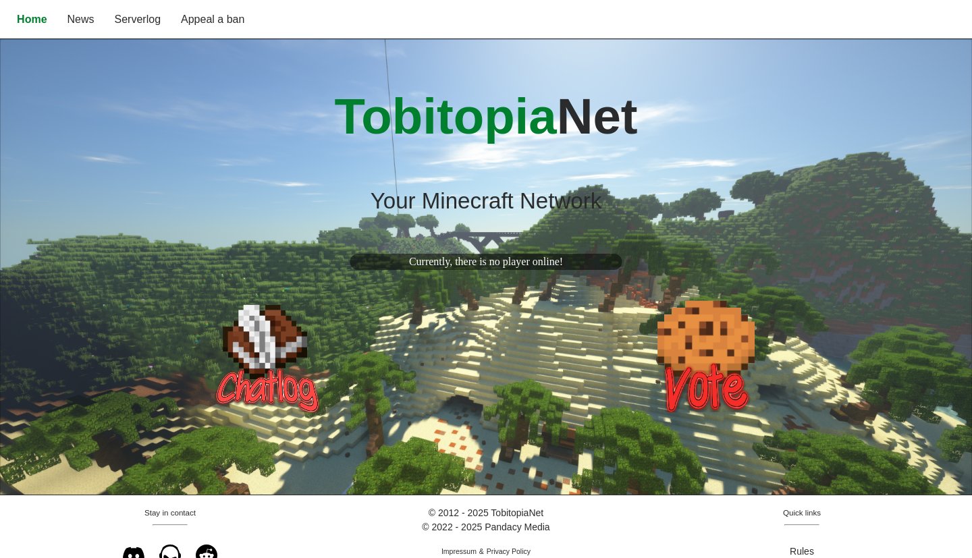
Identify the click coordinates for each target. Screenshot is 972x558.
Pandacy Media (517, 527)
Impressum (459, 551)
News (81, 19)
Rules (802, 551)
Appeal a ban (212, 19)
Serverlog (138, 19)
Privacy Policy (509, 551)
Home (32, 19)
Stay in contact (170, 512)
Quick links (802, 512)
